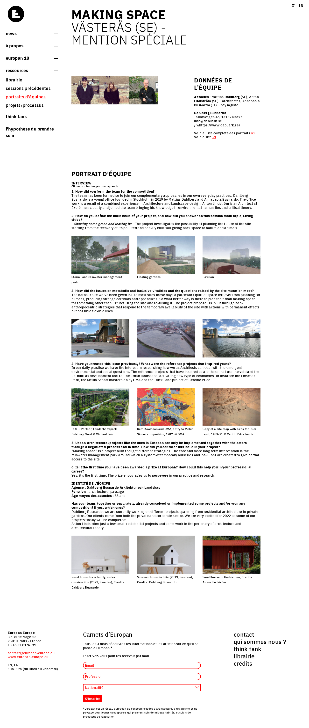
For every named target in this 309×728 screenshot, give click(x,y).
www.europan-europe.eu (28, 656)
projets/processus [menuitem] (25, 105)
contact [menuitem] (244, 634)
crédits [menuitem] (243, 663)
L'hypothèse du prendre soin (30, 131)
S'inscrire (92, 698)
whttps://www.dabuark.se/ (218, 125)
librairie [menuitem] (14, 80)
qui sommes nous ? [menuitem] (260, 641)
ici (253, 133)
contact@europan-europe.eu (31, 652)
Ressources (32, 70)
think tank (32, 116)
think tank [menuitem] (247, 649)
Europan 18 (32, 58)
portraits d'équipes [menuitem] (26, 97)
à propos (32, 45)
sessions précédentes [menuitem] (28, 88)
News (32, 33)
